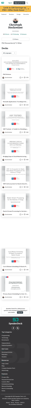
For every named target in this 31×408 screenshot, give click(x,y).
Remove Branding (7, 386)
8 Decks (7, 34)
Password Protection (8, 379)
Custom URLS (6, 381)
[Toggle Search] (27, 2)
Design (19, 14)
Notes (3, 390)
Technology (5, 337)
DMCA (22, 402)
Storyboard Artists (7, 352)
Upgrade (20, 312)
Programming (6, 335)
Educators (4, 354)
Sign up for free (19, 3)
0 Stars (15, 39)
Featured (3, 14)
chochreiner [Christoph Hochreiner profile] (7, 77)
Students (4, 356)
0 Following (15, 34)
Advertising (5, 370)
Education (26, 14)
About (8, 402)
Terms (12, 402)
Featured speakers (7, 345)
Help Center (5, 363)
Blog (3, 366)
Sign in (10, 3)
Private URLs (5, 377)
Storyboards (5, 340)
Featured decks (6, 343)
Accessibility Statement (15, 404)
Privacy (17, 402)
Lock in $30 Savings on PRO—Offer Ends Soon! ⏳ (14, 8)
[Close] (28, 9)
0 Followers (23, 34)
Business (11, 14)
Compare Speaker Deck (8, 368)
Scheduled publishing (8, 384)
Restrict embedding (7, 388)
